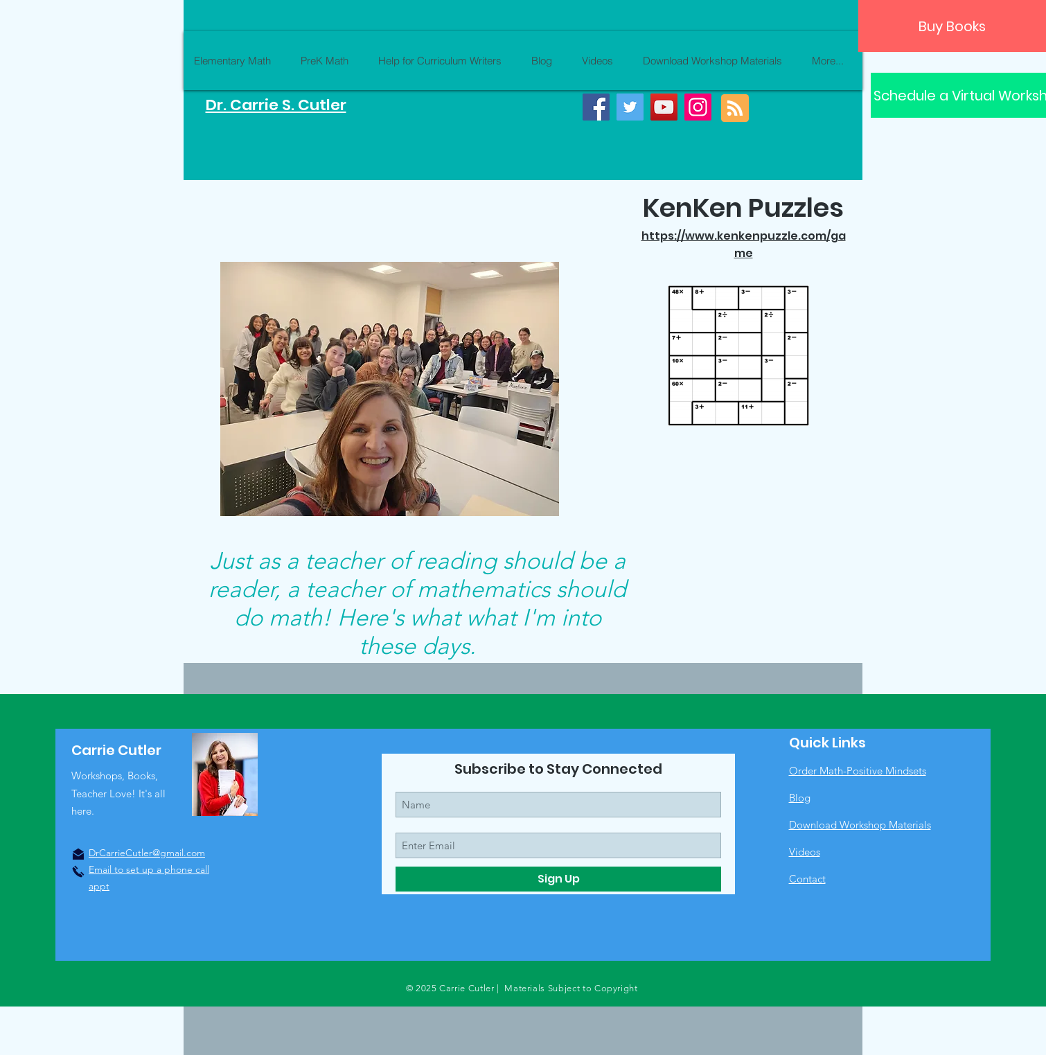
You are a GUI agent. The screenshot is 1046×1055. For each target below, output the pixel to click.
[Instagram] (697, 107)
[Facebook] (596, 107)
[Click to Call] (78, 871)
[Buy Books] (952, 26)
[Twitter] (630, 107)
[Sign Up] (558, 879)
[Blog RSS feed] (735, 108)
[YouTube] (663, 107)
